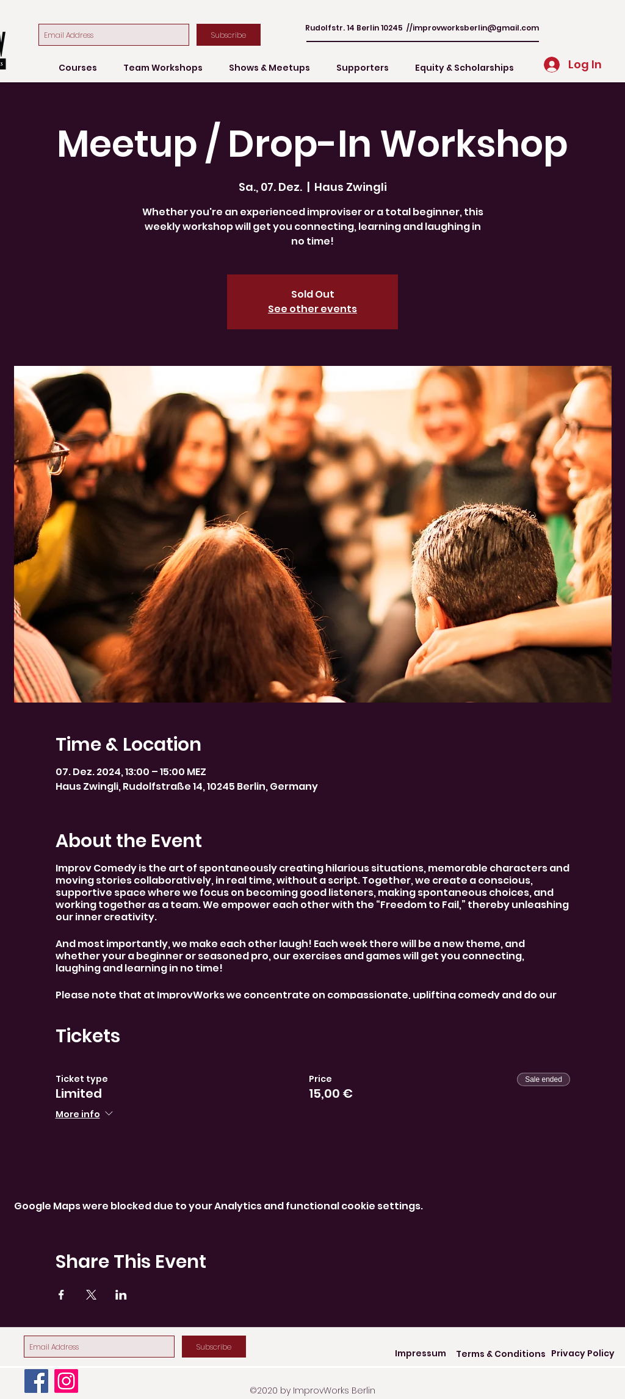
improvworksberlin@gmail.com (476, 28)
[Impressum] (420, 1354)
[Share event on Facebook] (61, 1295)
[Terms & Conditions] (501, 1354)
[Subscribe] (229, 35)
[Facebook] (36, 1381)
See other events (312, 309)
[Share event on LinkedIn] (121, 1295)
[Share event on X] (91, 1295)
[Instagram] (66, 1381)
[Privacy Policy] (583, 1354)
